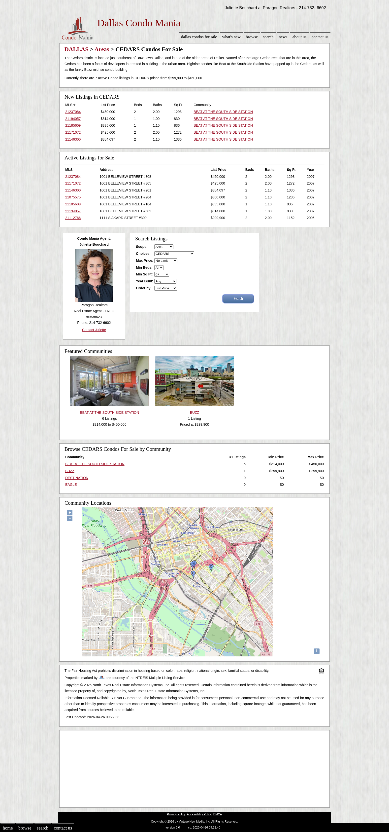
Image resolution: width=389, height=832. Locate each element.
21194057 (73, 119)
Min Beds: (144, 267)
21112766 (73, 218)
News (283, 37)
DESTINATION (76, 478)
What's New (231, 37)
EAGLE (71, 485)
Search (268, 37)
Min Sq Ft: (144, 274)
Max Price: (144, 261)
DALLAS (77, 49)
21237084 (73, 112)
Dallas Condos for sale (199, 37)
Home (8, 828)
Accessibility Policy (199, 814)
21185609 (73, 125)
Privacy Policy (176, 814)
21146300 (73, 139)
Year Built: (144, 281)
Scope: (142, 247)
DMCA (217, 814)
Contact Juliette (94, 330)
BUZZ (69, 471)
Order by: (144, 288)
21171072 (73, 132)
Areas (102, 49)
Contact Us (320, 37)
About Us (299, 37)
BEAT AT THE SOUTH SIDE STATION (223, 112)
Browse (252, 37)
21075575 (73, 197)
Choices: (143, 254)
